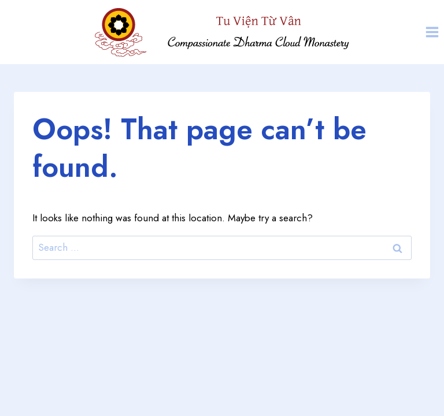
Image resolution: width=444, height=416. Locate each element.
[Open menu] (432, 31)
